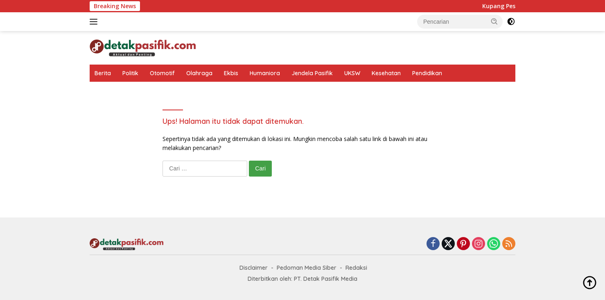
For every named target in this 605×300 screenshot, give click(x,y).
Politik (130, 73)
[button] (494, 21)
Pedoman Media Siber (306, 267)
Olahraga (199, 73)
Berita (103, 73)
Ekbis (231, 73)
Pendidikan (427, 73)
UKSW (352, 73)
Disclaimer (253, 267)
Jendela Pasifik (312, 73)
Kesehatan (386, 73)
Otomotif (162, 73)
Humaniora (265, 73)
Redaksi (356, 267)
